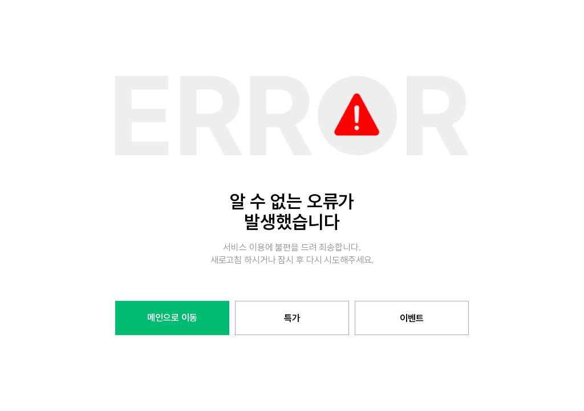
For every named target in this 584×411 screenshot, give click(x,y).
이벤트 (412, 318)
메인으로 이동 (172, 317)
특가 (292, 318)
